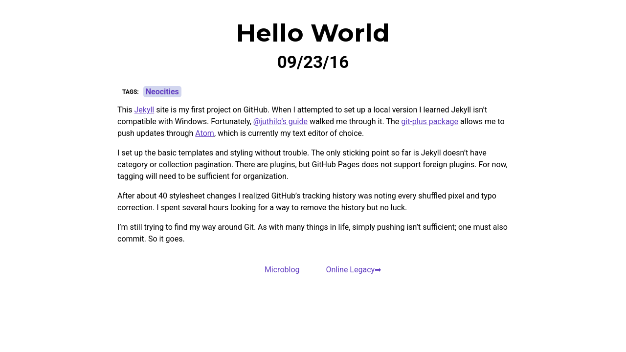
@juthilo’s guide (280, 121)
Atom (204, 133)
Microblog (282, 269)
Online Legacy (350, 269)
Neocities (162, 91)
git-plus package (429, 121)
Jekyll (144, 109)
